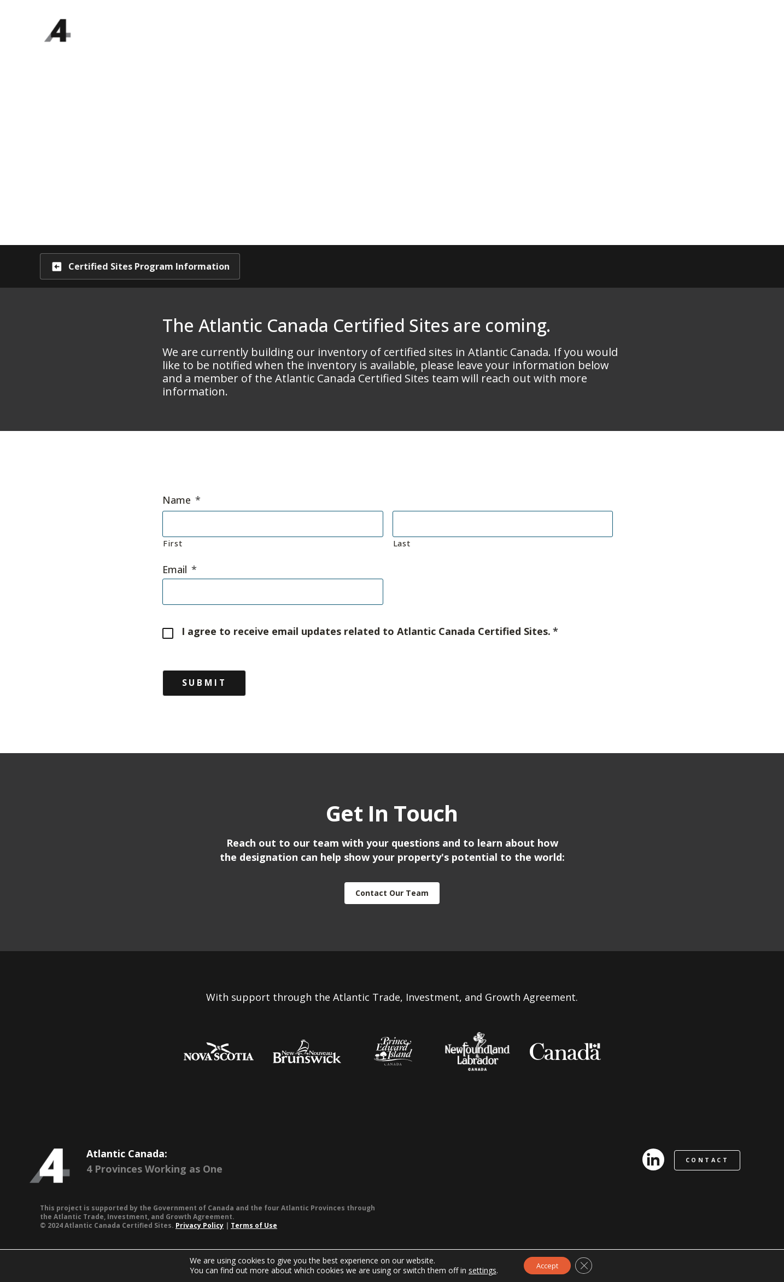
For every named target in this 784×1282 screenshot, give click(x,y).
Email (179, 570)
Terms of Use (254, 1229)
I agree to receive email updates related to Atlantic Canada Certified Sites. (370, 633)
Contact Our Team (392, 896)
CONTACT (710, 1163)
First (172, 543)
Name (181, 501)
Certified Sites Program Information (159, 266)
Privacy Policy (199, 1229)
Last (402, 543)
